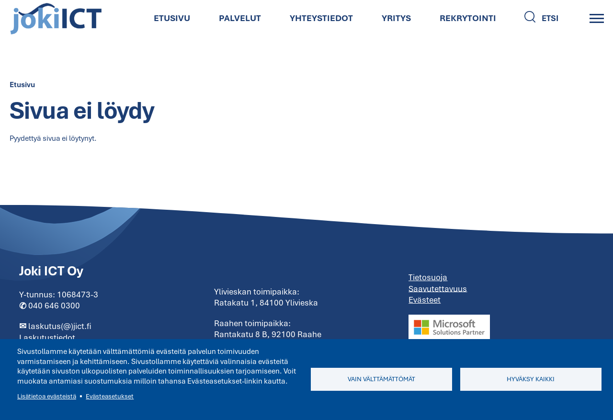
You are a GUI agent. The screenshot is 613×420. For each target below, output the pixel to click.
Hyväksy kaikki (531, 379)
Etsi (550, 18)
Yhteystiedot (321, 17)
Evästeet (425, 300)
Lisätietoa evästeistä (46, 396)
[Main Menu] (596, 18)
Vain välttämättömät (381, 379)
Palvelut (240, 17)
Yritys (396, 17)
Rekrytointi (468, 17)
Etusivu (172, 17)
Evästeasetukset (110, 396)
